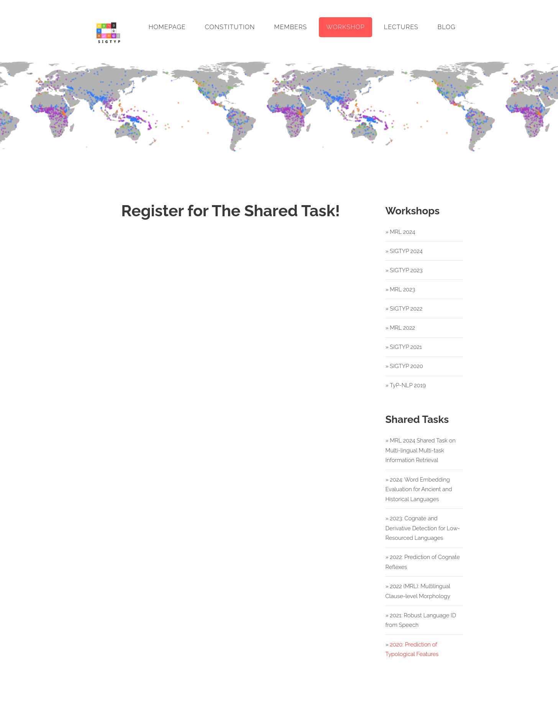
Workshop (345, 27)
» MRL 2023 (400, 289)
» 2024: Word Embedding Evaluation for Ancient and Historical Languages (419, 489)
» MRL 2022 (400, 327)
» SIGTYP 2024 (404, 251)
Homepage (167, 27)
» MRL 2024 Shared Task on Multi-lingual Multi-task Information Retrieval (421, 450)
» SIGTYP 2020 (404, 366)
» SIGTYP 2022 (404, 308)
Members (290, 27)
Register (230, 400)
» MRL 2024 (400, 232)
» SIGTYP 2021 (404, 347)
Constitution (230, 27)
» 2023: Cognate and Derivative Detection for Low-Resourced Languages (423, 528)
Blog (447, 27)
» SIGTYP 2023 (404, 270)
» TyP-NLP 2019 (406, 385)
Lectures (401, 27)
